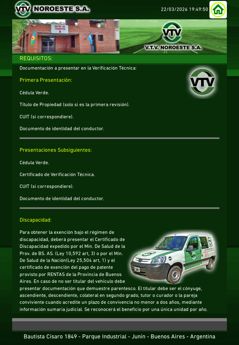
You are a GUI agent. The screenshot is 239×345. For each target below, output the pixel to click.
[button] (218, 9)
